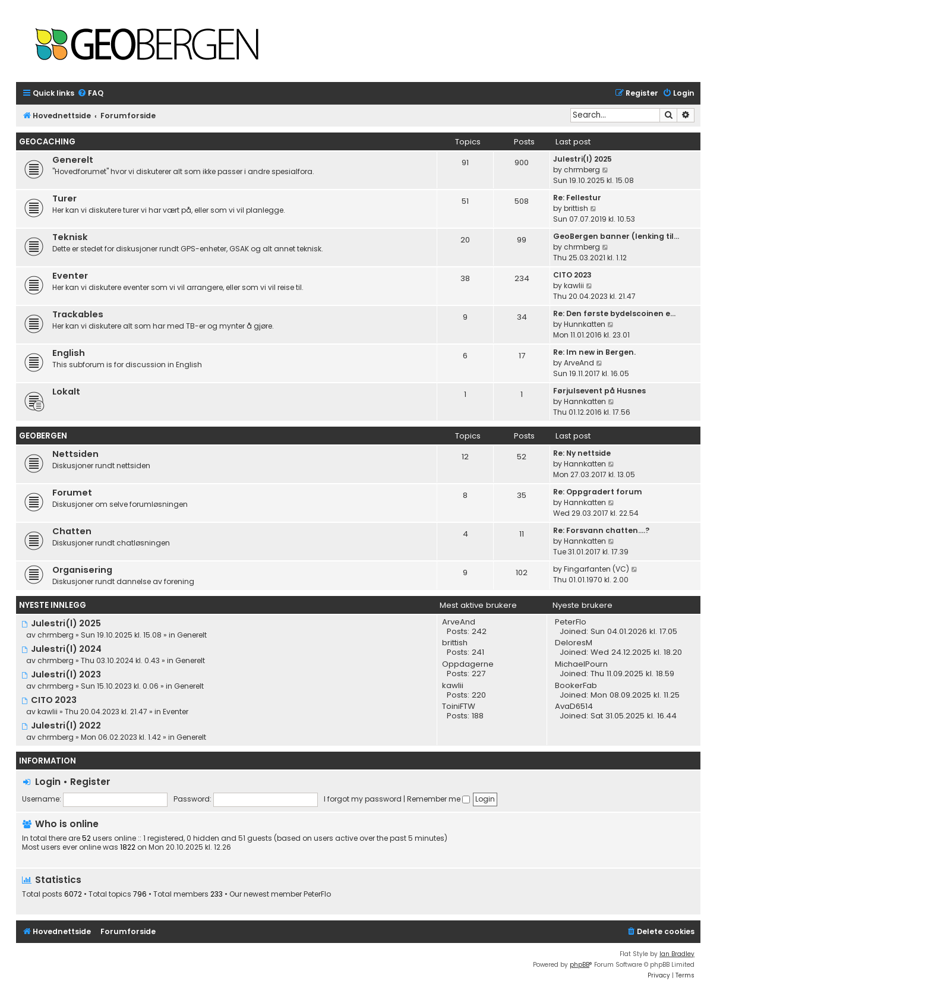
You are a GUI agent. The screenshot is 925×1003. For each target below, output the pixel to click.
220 (479, 695)
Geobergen (43, 435)
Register (90, 781)
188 (478, 716)
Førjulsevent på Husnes (599, 391)
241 (478, 652)
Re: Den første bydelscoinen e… (614, 313)
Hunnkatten (584, 324)
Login (48, 781)
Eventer (70, 276)
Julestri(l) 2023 (61, 674)
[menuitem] (90, 94)
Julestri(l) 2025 (582, 159)
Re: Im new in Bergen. (594, 352)
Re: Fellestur (577, 198)
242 (479, 631)
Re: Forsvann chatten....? (601, 530)
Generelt (72, 160)
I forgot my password (363, 799)
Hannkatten (585, 401)
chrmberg (582, 170)
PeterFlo (317, 894)
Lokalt (66, 392)
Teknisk (70, 237)
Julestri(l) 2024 (61, 649)
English (68, 353)
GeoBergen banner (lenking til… (616, 236)
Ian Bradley (676, 954)
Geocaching (47, 141)
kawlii (574, 285)
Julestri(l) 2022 (61, 725)
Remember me (438, 799)
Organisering (82, 570)
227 (478, 674)
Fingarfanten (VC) (596, 569)
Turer (64, 198)
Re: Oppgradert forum (597, 492)
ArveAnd (579, 363)
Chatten (71, 531)
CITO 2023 (572, 275)
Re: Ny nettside (582, 453)
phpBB (579, 964)
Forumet (72, 493)
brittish (576, 208)
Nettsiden (75, 454)
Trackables (77, 314)
